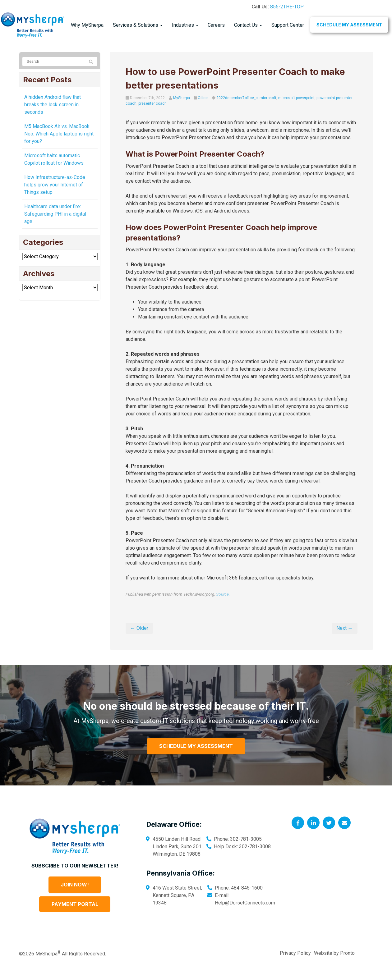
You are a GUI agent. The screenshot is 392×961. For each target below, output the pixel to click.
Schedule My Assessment (349, 24)
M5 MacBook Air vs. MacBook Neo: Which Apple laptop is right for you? (59, 133)
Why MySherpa (87, 25)
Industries (185, 25)
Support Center (287, 25)
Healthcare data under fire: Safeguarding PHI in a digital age (55, 214)
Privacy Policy (295, 953)
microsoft (268, 98)
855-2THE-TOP (287, 7)
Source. (223, 594)
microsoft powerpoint (296, 98)
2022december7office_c (237, 98)
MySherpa (181, 98)
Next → (344, 628)
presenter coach (152, 103)
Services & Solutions (138, 25)
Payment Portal (75, 904)
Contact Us (248, 25)
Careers (216, 25)
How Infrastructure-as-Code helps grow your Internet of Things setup (54, 184)
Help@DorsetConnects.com (245, 903)
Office (203, 98)
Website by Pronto (334, 953)
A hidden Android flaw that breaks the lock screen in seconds (52, 104)
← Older (139, 628)
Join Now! (75, 884)
